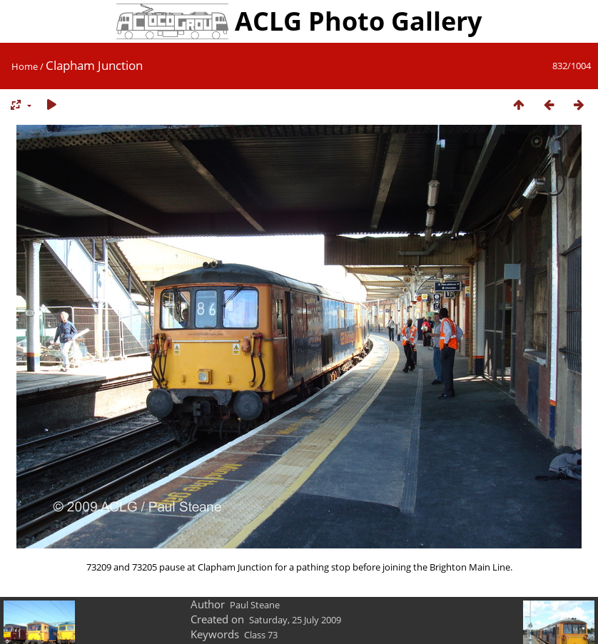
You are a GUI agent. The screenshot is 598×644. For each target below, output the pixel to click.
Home (24, 66)
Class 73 (261, 634)
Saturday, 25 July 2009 (295, 619)
